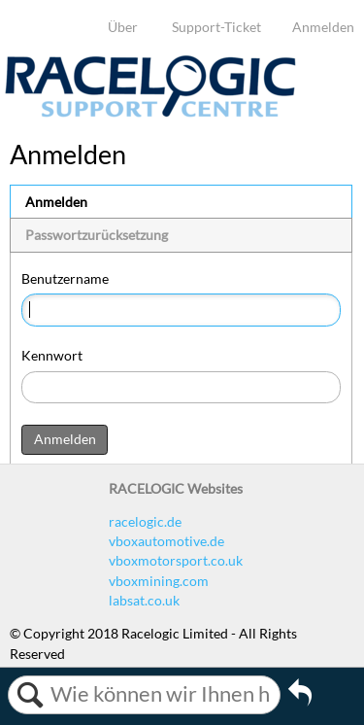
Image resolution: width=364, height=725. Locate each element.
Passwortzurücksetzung (96, 234)
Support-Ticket (216, 26)
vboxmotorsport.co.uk (176, 560)
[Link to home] (150, 112)
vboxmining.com (159, 580)
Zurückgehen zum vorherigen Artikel (300, 699)
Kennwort (52, 355)
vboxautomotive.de (166, 541)
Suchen (29, 694)
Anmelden (323, 26)
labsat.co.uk (144, 600)
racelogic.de (145, 521)
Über (123, 26)
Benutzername (65, 278)
